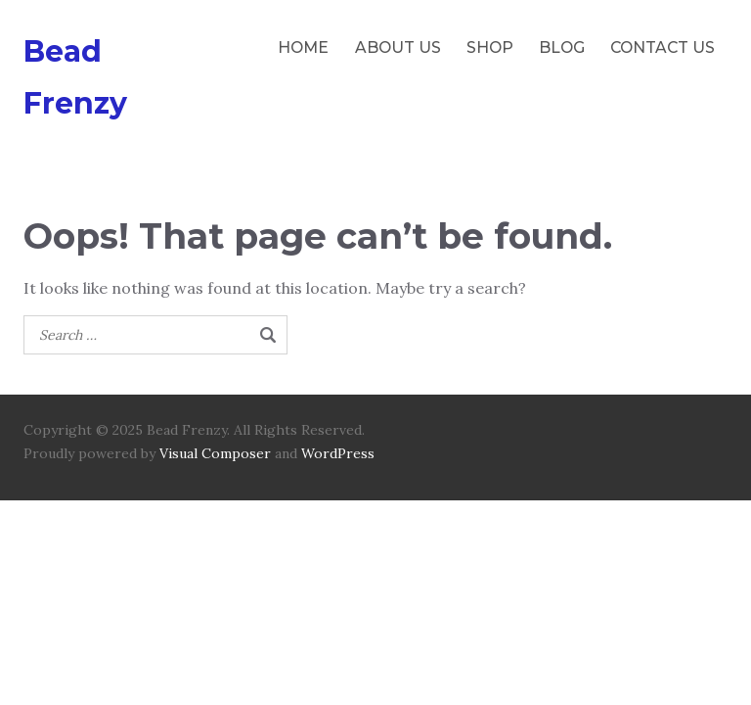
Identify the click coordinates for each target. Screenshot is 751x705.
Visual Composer (215, 453)
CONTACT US (662, 47)
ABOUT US (398, 47)
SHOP (489, 47)
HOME (303, 47)
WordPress (338, 453)
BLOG (562, 47)
